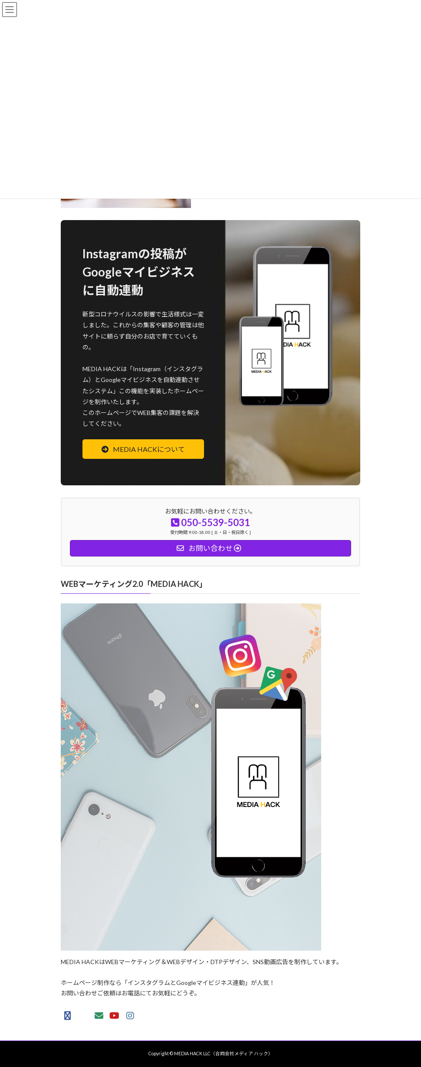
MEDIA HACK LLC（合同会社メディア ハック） (223, 1053)
